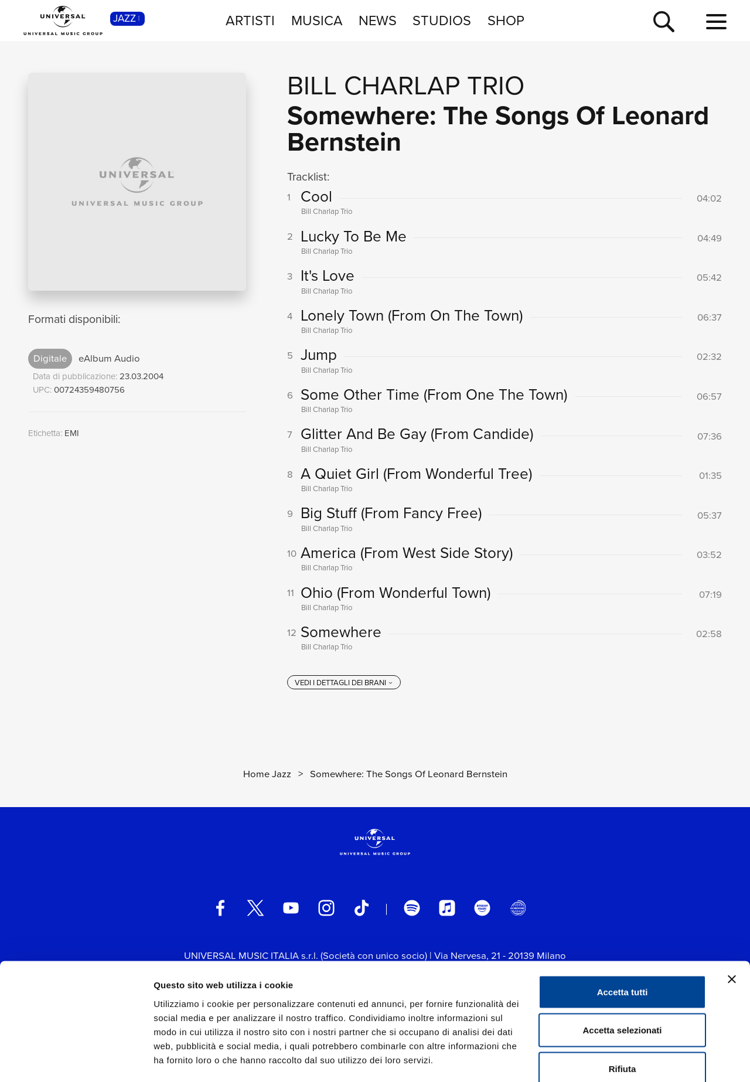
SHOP (506, 20)
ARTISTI (250, 20)
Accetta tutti (622, 928)
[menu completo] (716, 22)
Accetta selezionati (622, 967)
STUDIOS (441, 20)
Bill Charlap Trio (405, 85)
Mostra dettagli (616, 1059)
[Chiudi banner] (732, 915)
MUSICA (317, 20)
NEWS (378, 20)
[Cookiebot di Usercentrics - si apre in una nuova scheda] (76, 1059)
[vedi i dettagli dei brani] (344, 686)
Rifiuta (622, 1005)
